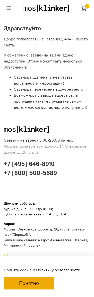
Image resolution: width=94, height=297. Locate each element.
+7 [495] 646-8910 (29, 163)
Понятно (29, 283)
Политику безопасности (58, 269)
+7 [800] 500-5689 (30, 172)
